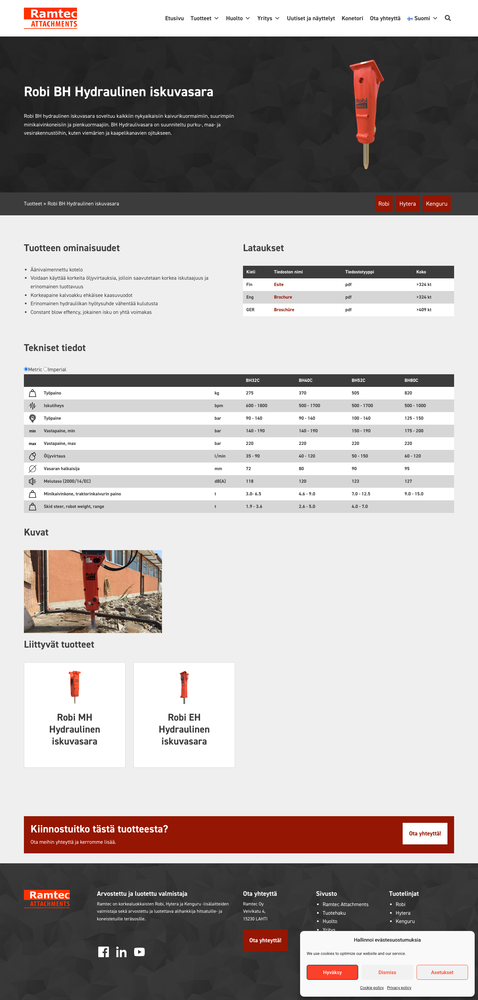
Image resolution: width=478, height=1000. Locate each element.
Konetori (352, 18)
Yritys (268, 18)
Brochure (283, 297)
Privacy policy (399, 987)
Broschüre (284, 310)
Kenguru (436, 204)
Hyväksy (332, 972)
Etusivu (174, 18)
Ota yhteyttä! (425, 833)
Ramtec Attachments (345, 904)
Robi (383, 204)
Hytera (407, 204)
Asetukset (442, 972)
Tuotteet (205, 18)
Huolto (238, 18)
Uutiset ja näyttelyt (311, 18)
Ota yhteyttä (385, 18)
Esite (279, 284)
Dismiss (387, 972)
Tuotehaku (334, 913)
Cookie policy (372, 987)
